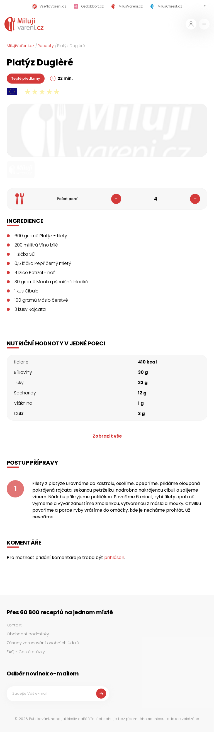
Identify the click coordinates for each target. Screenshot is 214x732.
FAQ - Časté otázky (26, 652)
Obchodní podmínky (28, 634)
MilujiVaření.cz (20, 45)
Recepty (46, 45)
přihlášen (114, 557)
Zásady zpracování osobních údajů (43, 643)
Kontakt (14, 625)
